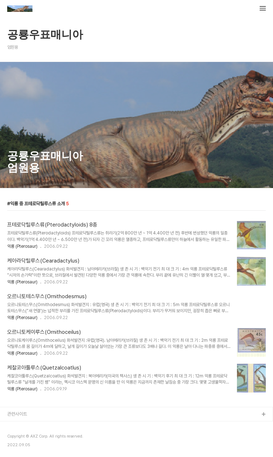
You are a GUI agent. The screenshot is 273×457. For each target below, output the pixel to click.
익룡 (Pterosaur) (22, 246)
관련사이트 (17, 414)
